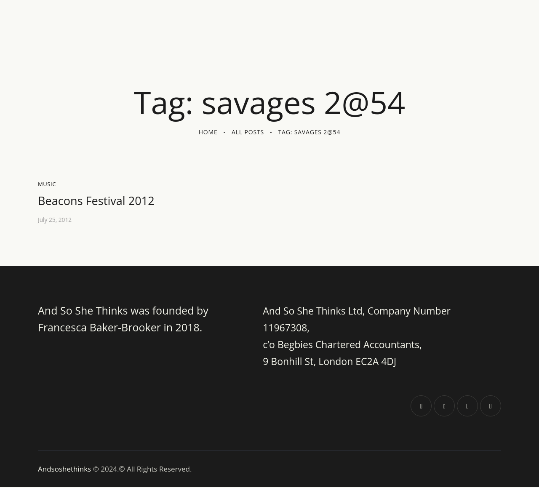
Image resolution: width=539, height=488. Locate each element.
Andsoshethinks (65, 470)
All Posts (248, 132)
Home (208, 132)
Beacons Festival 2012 (102, 201)
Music (47, 184)
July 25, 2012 (55, 221)
